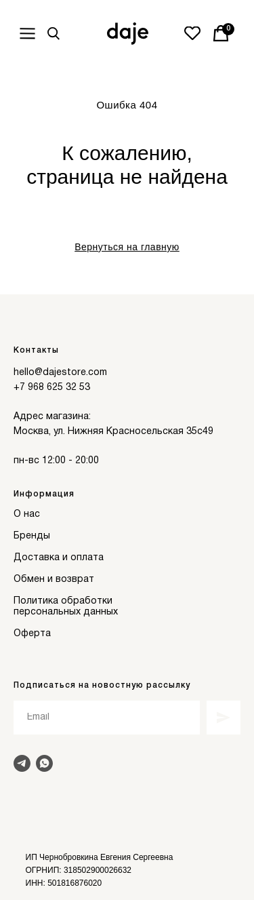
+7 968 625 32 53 (52, 387)
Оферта (32, 633)
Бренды (32, 536)
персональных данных (66, 612)
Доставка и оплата (59, 557)
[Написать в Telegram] (22, 763)
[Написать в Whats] (44, 763)
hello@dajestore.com (60, 372)
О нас (27, 514)
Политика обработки (63, 601)
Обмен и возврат (54, 579)
